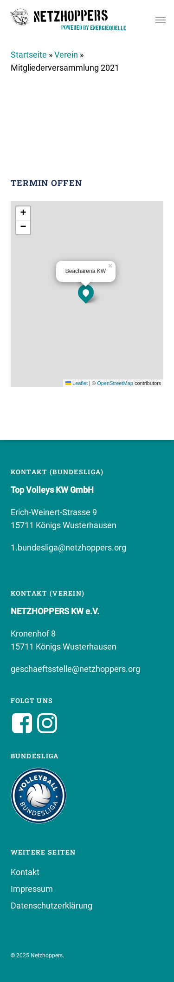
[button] (160, 19)
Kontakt (25, 872)
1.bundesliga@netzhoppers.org (68, 547)
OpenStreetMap (115, 383)
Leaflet (76, 383)
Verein (66, 55)
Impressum (32, 889)
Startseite (29, 55)
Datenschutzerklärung (51, 905)
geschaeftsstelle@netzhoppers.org (75, 669)
